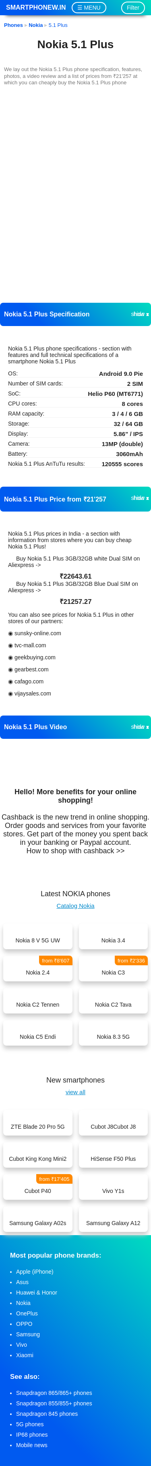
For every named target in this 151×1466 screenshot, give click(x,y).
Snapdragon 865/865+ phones (54, 1393)
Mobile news (32, 1445)
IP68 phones (32, 1434)
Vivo (21, 1345)
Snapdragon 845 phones (47, 1414)
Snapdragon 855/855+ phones (54, 1403)
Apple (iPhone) (35, 1271)
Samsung (28, 1334)
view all (75, 1092)
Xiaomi (24, 1355)
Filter (133, 7)
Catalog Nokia (75, 905)
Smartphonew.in (36, 7)
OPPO (24, 1324)
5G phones (30, 1424)
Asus (22, 1282)
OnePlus (27, 1313)
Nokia (23, 1303)
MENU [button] (92, 7)
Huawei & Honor (36, 1292)
